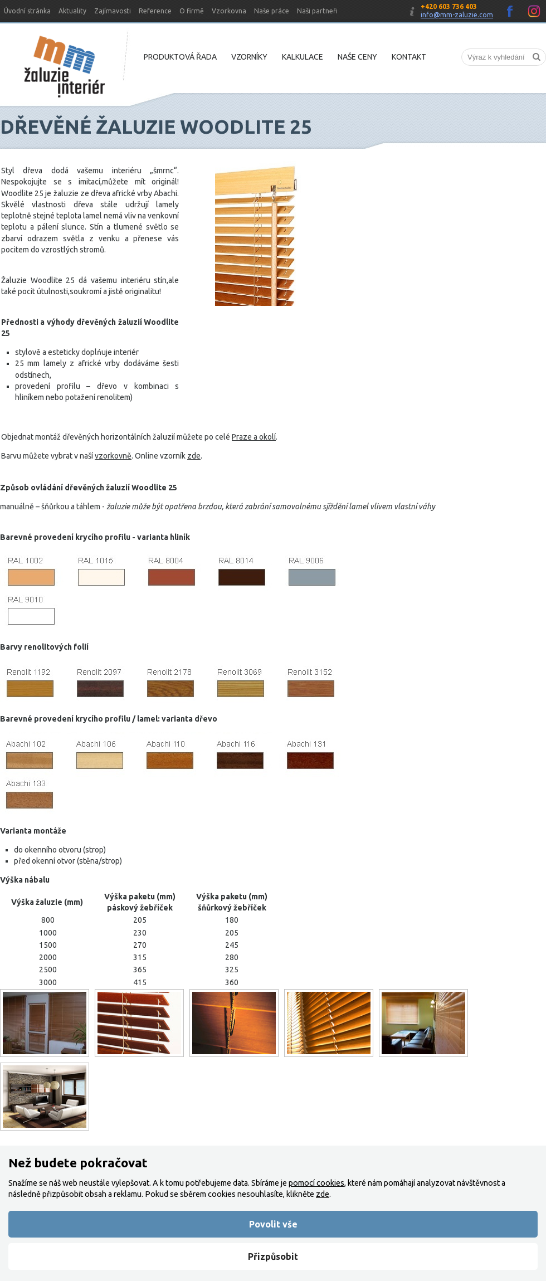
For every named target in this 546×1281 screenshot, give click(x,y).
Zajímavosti (112, 10)
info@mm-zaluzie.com (457, 14)
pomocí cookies (316, 1182)
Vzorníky (249, 56)
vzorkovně (113, 455)
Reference (155, 10)
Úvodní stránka (27, 10)
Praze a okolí (254, 436)
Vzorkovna (229, 10)
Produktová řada (180, 56)
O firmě (191, 10)
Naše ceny (357, 56)
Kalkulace (302, 56)
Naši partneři (317, 10)
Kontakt (409, 56)
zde (194, 455)
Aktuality (72, 10)
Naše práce (271, 10)
